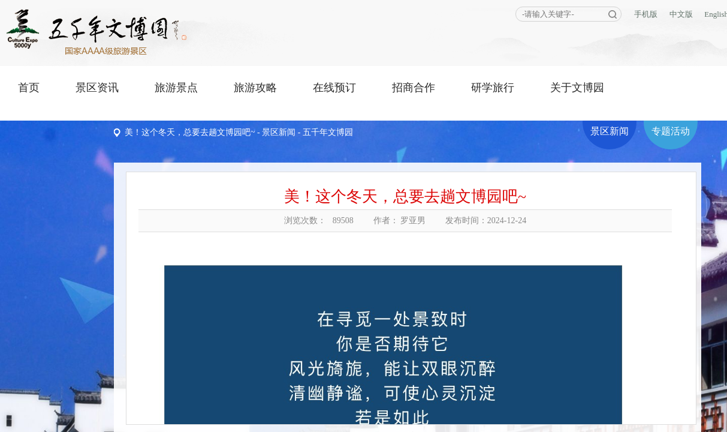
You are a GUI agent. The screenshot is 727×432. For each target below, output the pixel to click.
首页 (29, 88)
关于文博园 (577, 88)
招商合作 (413, 88)
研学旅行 (492, 88)
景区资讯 (97, 88)
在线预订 (334, 88)
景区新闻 (278, 132)
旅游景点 (176, 88)
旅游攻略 (255, 88)
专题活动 (670, 131)
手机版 (645, 14)
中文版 (681, 14)
